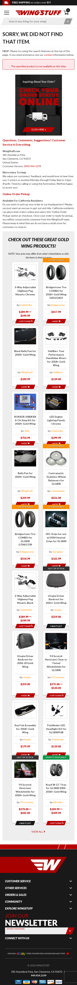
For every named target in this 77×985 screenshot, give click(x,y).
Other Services (16, 874)
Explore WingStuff (19, 894)
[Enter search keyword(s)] (34, 21)
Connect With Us (17, 924)
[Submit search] (68, 21)
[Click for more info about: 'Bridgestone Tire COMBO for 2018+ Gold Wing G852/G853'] (56, 289)
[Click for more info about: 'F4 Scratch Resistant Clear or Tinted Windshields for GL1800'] (56, 657)
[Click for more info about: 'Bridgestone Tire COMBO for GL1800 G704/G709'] (25, 533)
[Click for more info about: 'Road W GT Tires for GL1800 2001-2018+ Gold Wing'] (56, 779)
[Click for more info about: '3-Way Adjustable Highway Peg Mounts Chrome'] (25, 291)
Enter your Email (16, 915)
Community (13, 887)
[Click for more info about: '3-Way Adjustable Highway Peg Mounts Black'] (25, 593)
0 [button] (68, 10)
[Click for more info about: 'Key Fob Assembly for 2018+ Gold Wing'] (25, 719)
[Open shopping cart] (68, 12)
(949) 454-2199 (32, 166)
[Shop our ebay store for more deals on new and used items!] (38, 939)
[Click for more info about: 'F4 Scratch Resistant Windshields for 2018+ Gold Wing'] (25, 779)
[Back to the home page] (38, 12)
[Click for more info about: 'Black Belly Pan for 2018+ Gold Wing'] (25, 355)
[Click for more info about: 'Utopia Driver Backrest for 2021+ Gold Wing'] (56, 591)
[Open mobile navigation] (7, 13)
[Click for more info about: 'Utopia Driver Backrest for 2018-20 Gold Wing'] (25, 655)
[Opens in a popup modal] (25, 321)
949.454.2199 (38, 961)
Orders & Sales (15, 880)
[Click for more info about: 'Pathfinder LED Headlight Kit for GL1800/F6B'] (56, 719)
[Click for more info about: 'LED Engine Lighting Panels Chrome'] (56, 415)
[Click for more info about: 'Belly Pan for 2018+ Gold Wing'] (25, 473)
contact (48, 54)
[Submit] (70, 916)
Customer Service (18, 867)
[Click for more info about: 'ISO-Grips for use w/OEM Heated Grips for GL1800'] (56, 533)
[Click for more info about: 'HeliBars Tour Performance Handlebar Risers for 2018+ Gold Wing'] (56, 355)
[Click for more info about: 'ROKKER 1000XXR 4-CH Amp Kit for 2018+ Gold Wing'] (25, 415)
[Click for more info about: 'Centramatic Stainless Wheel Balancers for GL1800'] (56, 473)
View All (38, 817)
